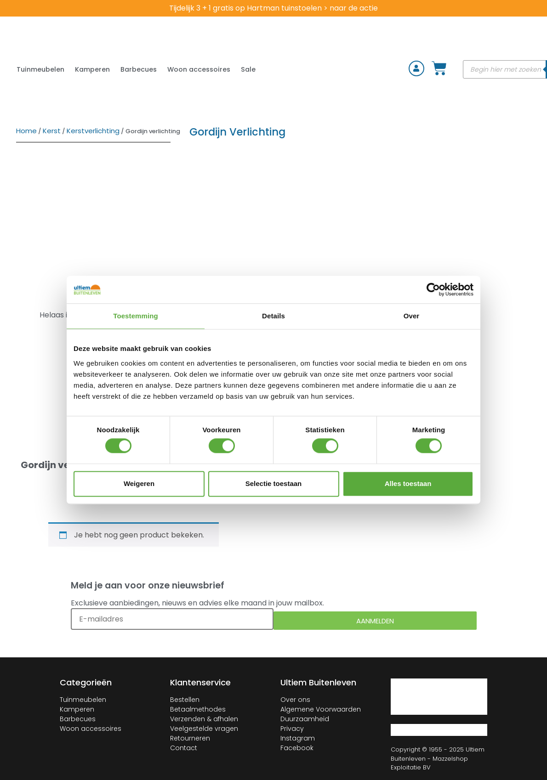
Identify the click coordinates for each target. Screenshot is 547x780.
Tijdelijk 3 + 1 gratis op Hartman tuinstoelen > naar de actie (273, 8)
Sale (248, 69)
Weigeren (139, 483)
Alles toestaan (408, 483)
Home (26, 131)
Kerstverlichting (93, 131)
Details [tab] (273, 316)
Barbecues (138, 69)
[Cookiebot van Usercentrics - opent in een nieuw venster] (433, 289)
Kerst (52, 131)
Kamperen (92, 69)
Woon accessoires (198, 69)
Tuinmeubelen (40, 69)
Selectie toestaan (273, 483)
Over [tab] (412, 316)
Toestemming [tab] (135, 316)
